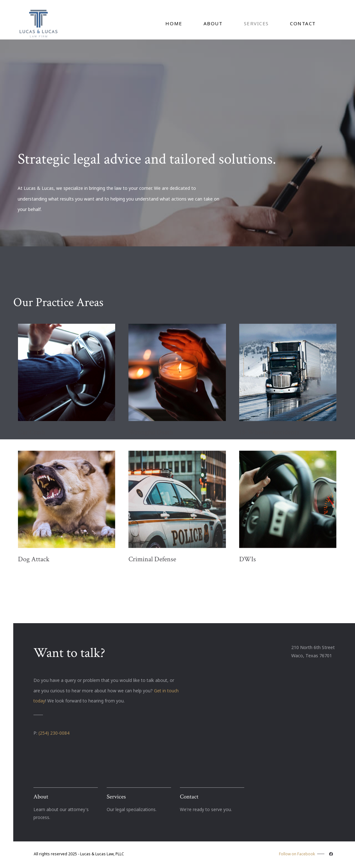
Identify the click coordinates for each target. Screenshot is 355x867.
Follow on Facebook (306, 854)
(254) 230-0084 (53, 733)
